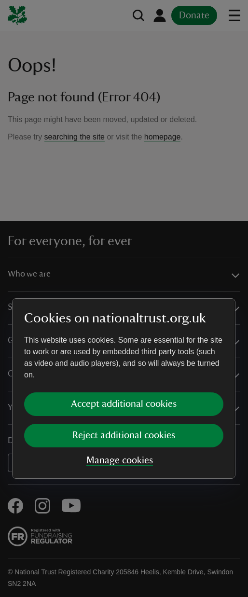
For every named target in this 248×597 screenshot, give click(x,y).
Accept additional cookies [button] (124, 314)
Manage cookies (119, 370)
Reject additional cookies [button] (123, 345)
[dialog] (124, 298)
